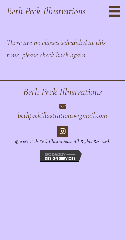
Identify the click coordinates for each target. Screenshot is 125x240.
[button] (62, 131)
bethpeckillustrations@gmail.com (62, 115)
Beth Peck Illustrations (46, 11)
